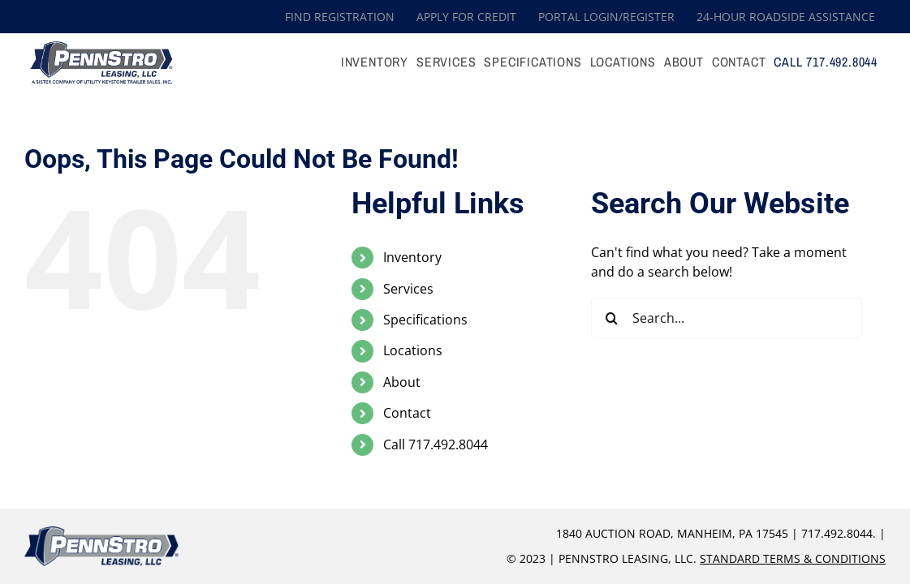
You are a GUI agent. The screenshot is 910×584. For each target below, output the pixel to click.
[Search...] (726, 318)
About (401, 382)
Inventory (412, 257)
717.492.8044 (837, 533)
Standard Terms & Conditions (793, 558)
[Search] (611, 318)
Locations (412, 350)
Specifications (425, 319)
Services (408, 289)
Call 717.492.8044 (435, 444)
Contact (407, 413)
